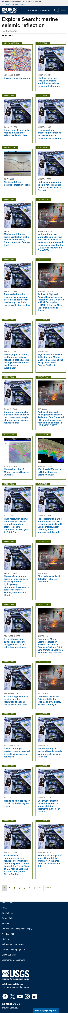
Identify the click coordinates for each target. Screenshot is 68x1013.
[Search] (56, 10)
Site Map (6, 924)
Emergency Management (13, 960)
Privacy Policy (8, 918)
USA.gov (6, 939)
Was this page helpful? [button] (45, 1010)
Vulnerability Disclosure (13, 944)
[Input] (43, 10)
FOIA (4, 908)
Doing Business (9, 955)
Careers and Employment (13, 950)
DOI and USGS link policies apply (17, 929)
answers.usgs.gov (10, 1008)
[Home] (9, 12)
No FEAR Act (8, 934)
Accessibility (8, 903)
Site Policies (7, 913)
